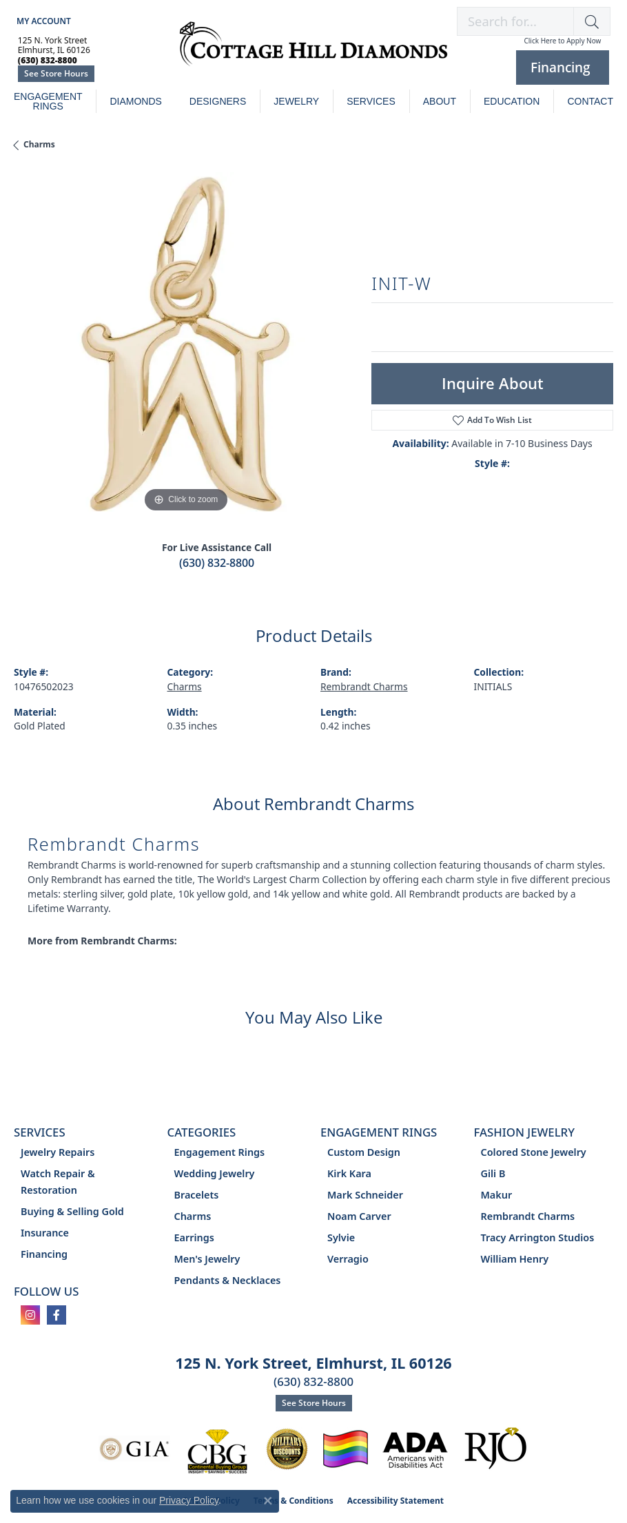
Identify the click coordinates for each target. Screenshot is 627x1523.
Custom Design (363, 1152)
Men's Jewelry (207, 1258)
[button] (42, 21)
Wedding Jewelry (214, 1173)
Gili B (493, 1173)
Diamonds (135, 101)
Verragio (348, 1258)
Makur (497, 1194)
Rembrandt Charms (364, 686)
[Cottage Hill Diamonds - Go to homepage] (313, 51)
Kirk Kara (349, 1173)
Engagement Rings (48, 101)
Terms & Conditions (293, 1500)
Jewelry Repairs (57, 1152)
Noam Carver (359, 1216)
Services (371, 101)
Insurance (45, 1232)
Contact (590, 101)
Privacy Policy (188, 1500)
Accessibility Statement (395, 1500)
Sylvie (341, 1237)
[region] (186, 344)
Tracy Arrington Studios (538, 1237)
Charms (39, 144)
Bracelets (196, 1194)
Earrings (194, 1237)
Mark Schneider (365, 1194)
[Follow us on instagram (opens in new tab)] (30, 1315)
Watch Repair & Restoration (58, 1181)
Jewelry (296, 101)
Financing (44, 1254)
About (439, 101)
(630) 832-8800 (216, 562)
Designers (217, 101)
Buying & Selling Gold (72, 1211)
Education (511, 101)
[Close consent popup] (268, 1501)
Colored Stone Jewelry (533, 1152)
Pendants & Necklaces (227, 1280)
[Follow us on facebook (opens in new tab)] (56, 1315)
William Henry (515, 1258)
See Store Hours (56, 73)
